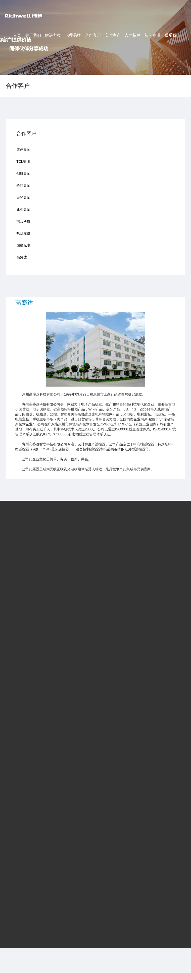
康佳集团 (23, 148)
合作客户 (93, 35)
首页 (17, 35)
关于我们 (33, 35)
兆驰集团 (23, 208)
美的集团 (23, 196)
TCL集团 (23, 160)
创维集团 (23, 172)
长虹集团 (23, 184)
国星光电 (23, 244)
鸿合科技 (23, 220)
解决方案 (53, 35)
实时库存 (113, 35)
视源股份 (23, 232)
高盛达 (21, 256)
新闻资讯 (152, 35)
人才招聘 (133, 35)
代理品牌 (73, 35)
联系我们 (172, 35)
